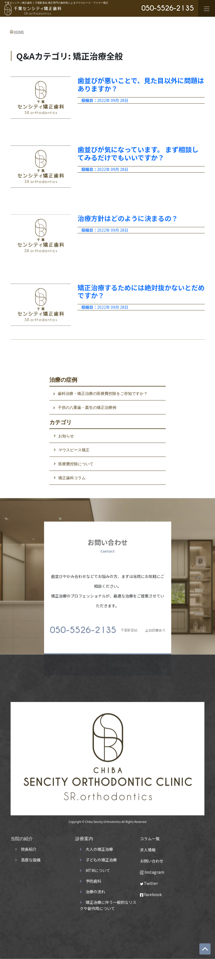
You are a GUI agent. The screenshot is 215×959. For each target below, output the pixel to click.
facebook (151, 893)
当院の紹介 (22, 837)
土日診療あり (107, 628)
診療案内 (84, 837)
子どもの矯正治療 (101, 858)
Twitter (149, 881)
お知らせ (66, 435)
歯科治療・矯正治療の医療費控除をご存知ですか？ (103, 393)
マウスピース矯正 (74, 449)
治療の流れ (95, 890)
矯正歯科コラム (72, 477)
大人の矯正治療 (99, 847)
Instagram (152, 870)
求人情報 (148, 848)
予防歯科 (93, 879)
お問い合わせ (151, 859)
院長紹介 (29, 847)
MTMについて (98, 869)
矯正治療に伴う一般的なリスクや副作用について (108, 904)
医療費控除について (75, 463)
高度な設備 (30, 858)
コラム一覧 (150, 837)
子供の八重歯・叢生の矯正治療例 (87, 407)
